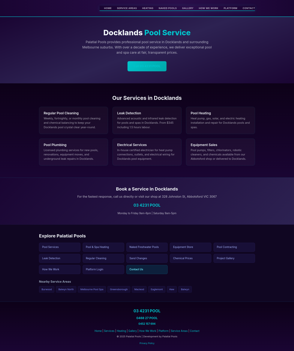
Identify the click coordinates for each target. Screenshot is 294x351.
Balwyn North (66, 289)
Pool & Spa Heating (97, 247)
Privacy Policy (147, 343)
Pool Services (50, 247)
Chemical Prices (183, 258)
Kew (172, 289)
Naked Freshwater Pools (144, 247)
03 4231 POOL (147, 205)
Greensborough (119, 289)
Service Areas (127, 8)
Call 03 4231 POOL (147, 66)
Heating (147, 8)
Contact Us (136, 269)
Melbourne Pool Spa (91, 289)
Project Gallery (225, 258)
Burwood (47, 289)
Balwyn (185, 289)
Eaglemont (157, 289)
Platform (230, 8)
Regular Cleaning (96, 258)
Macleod (139, 289)
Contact (249, 8)
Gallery (188, 8)
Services (109, 330)
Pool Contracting (227, 247)
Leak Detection (51, 258)
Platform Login (94, 269)
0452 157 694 (147, 323)
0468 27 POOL (147, 318)
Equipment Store (183, 247)
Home (108, 8)
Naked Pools (168, 8)
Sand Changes (138, 258)
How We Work (208, 8)
